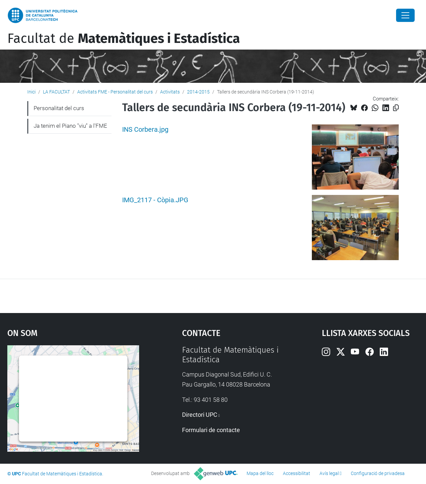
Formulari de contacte (211, 429)
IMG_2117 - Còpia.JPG (155, 200)
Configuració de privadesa (378, 473)
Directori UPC (199, 414)
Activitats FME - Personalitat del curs (115, 91)
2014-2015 (198, 91)
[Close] (405, 15)
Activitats (170, 91)
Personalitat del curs (59, 108)
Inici (31, 91)
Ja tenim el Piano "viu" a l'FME (70, 125)
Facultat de (123, 39)
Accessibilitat (296, 473)
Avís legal (329, 473)
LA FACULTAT (56, 91)
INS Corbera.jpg (145, 129)
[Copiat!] (396, 108)
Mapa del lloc (260, 473)
